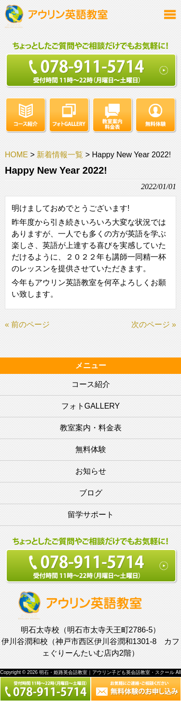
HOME (16, 155)
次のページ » (153, 324)
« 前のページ (27, 324)
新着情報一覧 (60, 155)
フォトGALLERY (90, 406)
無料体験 (90, 449)
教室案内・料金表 (91, 428)
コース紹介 (90, 384)
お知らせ (90, 471)
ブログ (90, 493)
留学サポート (91, 514)
